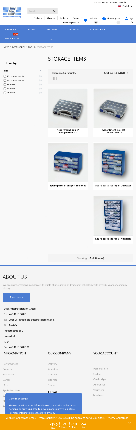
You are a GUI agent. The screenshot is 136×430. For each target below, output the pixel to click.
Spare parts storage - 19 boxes (68, 185)
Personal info (100, 368)
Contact (52, 374)
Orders (97, 373)
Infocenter (12, 37)
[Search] (42, 11)
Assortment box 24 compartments (68, 131)
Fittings (52, 29)
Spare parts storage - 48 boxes (113, 239)
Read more (16, 297)
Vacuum (73, 29)
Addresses (99, 384)
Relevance (122, 73)
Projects (64, 18)
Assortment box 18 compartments (113, 131)
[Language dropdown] (128, 6)
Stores (51, 385)
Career (76, 18)
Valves (31, 29)
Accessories (97, 29)
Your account (105, 353)
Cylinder (10, 29)
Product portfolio (71, 22)
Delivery (38, 18)
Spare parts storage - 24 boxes (113, 185)
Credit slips (99, 379)
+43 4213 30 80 (109, 2)
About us (51, 18)
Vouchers (98, 389)
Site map (53, 379)
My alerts (98, 395)
